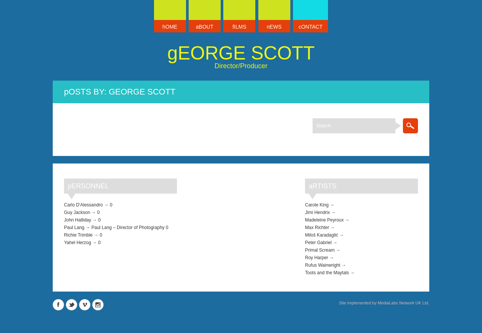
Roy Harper (316, 257)
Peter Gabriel (318, 242)
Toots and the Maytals (327, 272)
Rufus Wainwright (322, 265)
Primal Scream (320, 250)
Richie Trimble (78, 235)
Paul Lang (74, 227)
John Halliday (77, 220)
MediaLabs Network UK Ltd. (403, 303)
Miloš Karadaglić (321, 235)
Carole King (317, 205)
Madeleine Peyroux (324, 220)
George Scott (241, 53)
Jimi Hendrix (317, 212)
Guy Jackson (77, 212)
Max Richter (317, 227)
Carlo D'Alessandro (83, 205)
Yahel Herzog (77, 242)
